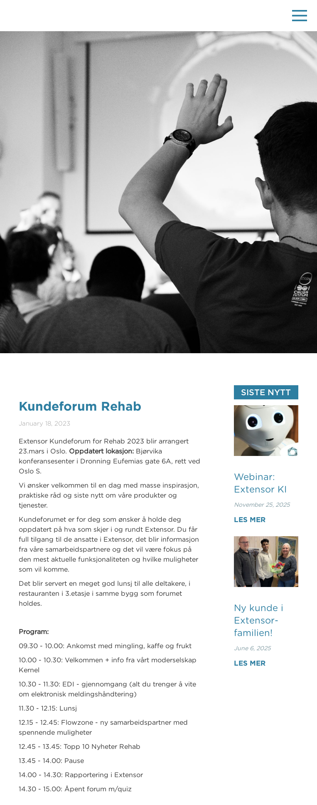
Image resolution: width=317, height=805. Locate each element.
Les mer (249, 519)
